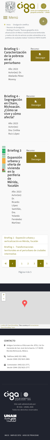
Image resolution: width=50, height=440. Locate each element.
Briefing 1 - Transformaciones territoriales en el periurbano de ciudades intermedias (25, 250)
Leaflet (3, 325)
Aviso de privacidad (31, 435)
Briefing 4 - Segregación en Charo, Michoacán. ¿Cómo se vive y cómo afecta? (13, 106)
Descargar (40, 57)
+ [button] (4, 295)
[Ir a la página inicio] (5, 263)
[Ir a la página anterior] (12, 263)
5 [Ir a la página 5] (46, 263)
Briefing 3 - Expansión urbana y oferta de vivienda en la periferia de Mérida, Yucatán (14, 168)
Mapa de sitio (16, 435)
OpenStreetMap (13, 325)
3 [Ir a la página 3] (34, 263)
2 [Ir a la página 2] (28, 263)
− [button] (4, 299)
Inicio (7, 435)
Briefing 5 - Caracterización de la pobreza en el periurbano (15, 56)
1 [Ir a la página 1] (21, 263)
